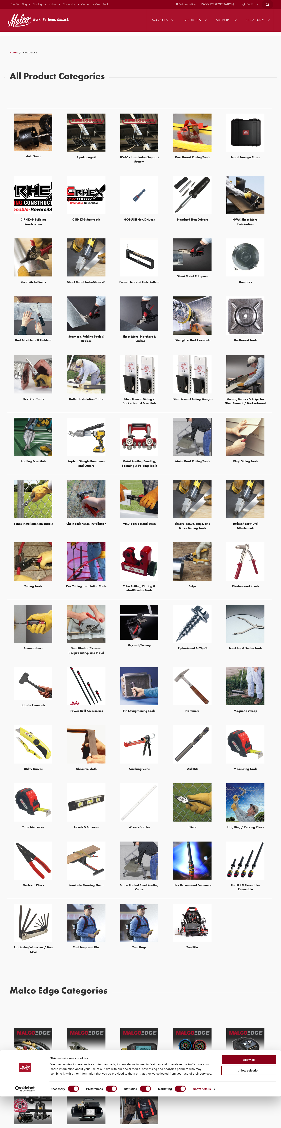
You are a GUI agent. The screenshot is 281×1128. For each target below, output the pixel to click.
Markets (160, 20)
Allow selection (248, 1102)
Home (14, 52)
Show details (202, 1120)
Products (192, 20)
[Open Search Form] (267, 4)
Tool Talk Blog (19, 4)
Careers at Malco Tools (95, 4)
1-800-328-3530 (175, 1034)
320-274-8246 (20, 1060)
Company (255, 20)
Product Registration (217, 4)
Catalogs (38, 4)
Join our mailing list (157, 990)
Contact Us (69, 4)
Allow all (249, 1091)
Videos (53, 4)
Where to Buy (187, 4)
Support (223, 20)
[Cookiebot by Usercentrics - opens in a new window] (25, 1120)
